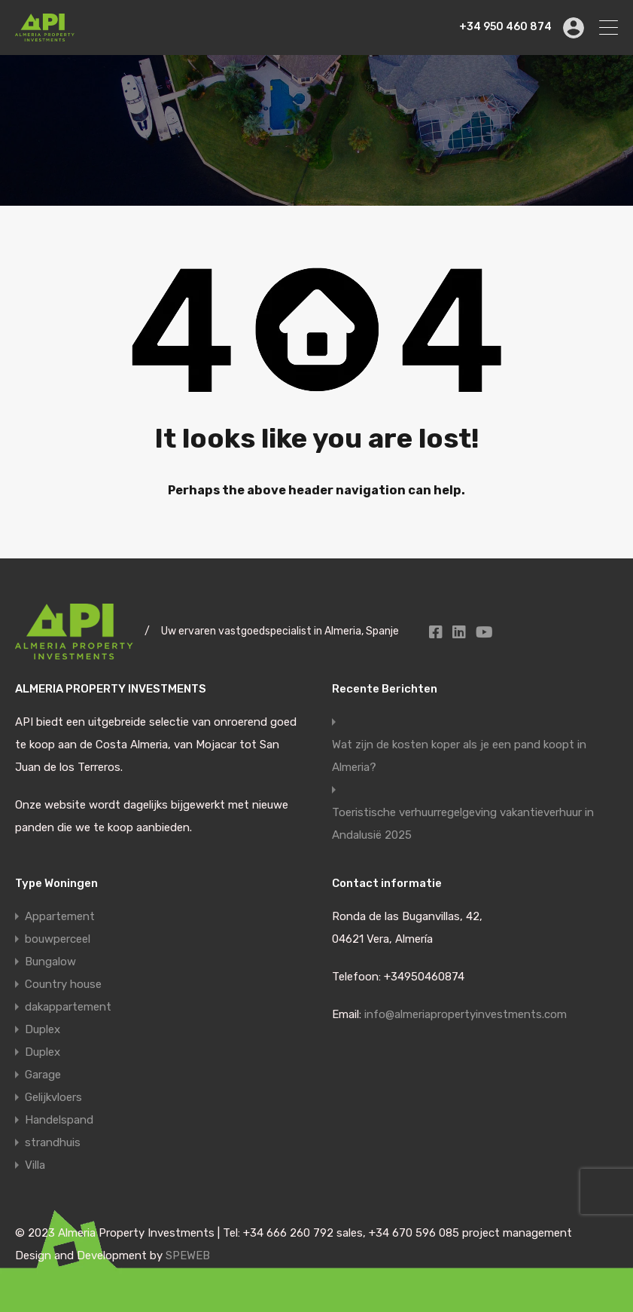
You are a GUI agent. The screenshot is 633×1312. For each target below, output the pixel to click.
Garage (43, 1074)
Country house (63, 984)
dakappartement (68, 1007)
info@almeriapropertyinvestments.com (465, 1014)
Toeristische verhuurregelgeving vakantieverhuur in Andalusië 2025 (463, 824)
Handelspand (59, 1120)
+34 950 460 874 (505, 27)
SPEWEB (188, 1255)
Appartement (60, 916)
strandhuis (53, 1142)
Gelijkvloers (53, 1097)
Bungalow (50, 961)
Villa (35, 1165)
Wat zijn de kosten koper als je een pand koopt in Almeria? (459, 756)
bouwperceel (57, 939)
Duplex (42, 1029)
